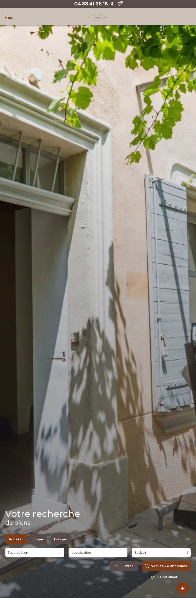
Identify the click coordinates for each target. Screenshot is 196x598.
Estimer (61, 540)
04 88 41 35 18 (91, 3)
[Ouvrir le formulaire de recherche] (124, 567)
